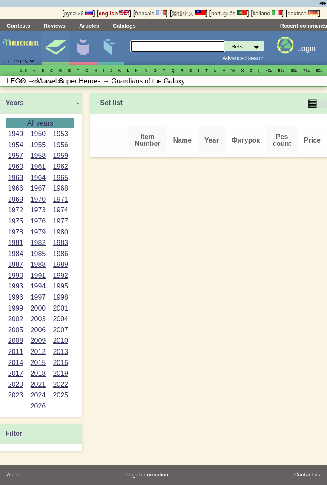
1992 (60, 275)
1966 (15, 188)
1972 (15, 210)
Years (15, 102)
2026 (38, 406)
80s (319, 70)
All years (40, 123)
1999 (15, 308)
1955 (38, 144)
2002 (15, 318)
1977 (60, 221)
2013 (60, 351)
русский (78, 13)
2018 (38, 373)
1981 (15, 242)
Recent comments (303, 26)
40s (269, 70)
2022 (60, 384)
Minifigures (83, 48)
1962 (60, 166)
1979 (38, 232)
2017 (15, 373)
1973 (38, 210)
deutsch (302, 13)
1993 (15, 286)
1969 (15, 199)
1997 (38, 297)
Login (306, 48)
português (229, 13)
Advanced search (243, 58)
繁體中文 (189, 13)
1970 (38, 199)
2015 (38, 362)
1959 (60, 155)
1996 (15, 297)
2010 (60, 340)
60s (294, 70)
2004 (60, 318)
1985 (38, 253)
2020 (15, 384)
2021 (38, 384)
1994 (38, 286)
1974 (60, 210)
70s (306, 70)
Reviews (55, 26)
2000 (38, 308)
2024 (38, 395)
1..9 (23, 70)
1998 (60, 297)
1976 (38, 221)
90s (23, 81)
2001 (60, 308)
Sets (55, 48)
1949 (15, 133)
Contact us (307, 474)
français (150, 13)
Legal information (147, 474)
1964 (38, 177)
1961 (38, 166)
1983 (60, 242)
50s (281, 70)
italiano (267, 13)
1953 (60, 133)
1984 (15, 253)
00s (35, 81)
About (14, 474)
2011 (15, 351)
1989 (60, 264)
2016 (60, 362)
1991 (38, 275)
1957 (15, 155)
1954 (15, 144)
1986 (60, 253)
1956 (60, 144)
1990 (15, 275)
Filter (14, 433)
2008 (15, 340)
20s (60, 81)
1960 (15, 166)
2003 (38, 318)
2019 (60, 373)
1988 (38, 264)
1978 (15, 232)
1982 (38, 242)
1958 (38, 155)
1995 (60, 286)
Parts (110, 48)
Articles (89, 26)
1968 (60, 188)
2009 (38, 340)
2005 (15, 330)
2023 (15, 395)
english (114, 13)
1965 (60, 177)
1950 (38, 133)
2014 (15, 362)
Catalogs (124, 26)
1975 (15, 221)
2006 (38, 330)
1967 (38, 188)
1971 (60, 199)
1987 (15, 264)
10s (48, 81)
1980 (60, 232)
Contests (18, 26)
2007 (60, 330)
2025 (60, 395)
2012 (38, 351)
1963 (15, 177)
